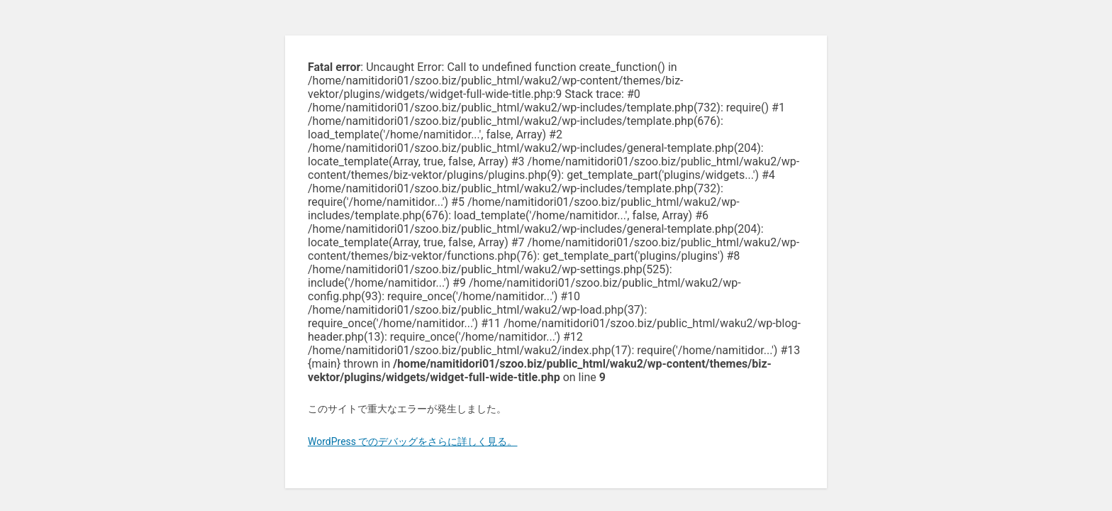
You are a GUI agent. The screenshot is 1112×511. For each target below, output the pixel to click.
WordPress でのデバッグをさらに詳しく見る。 (413, 441)
